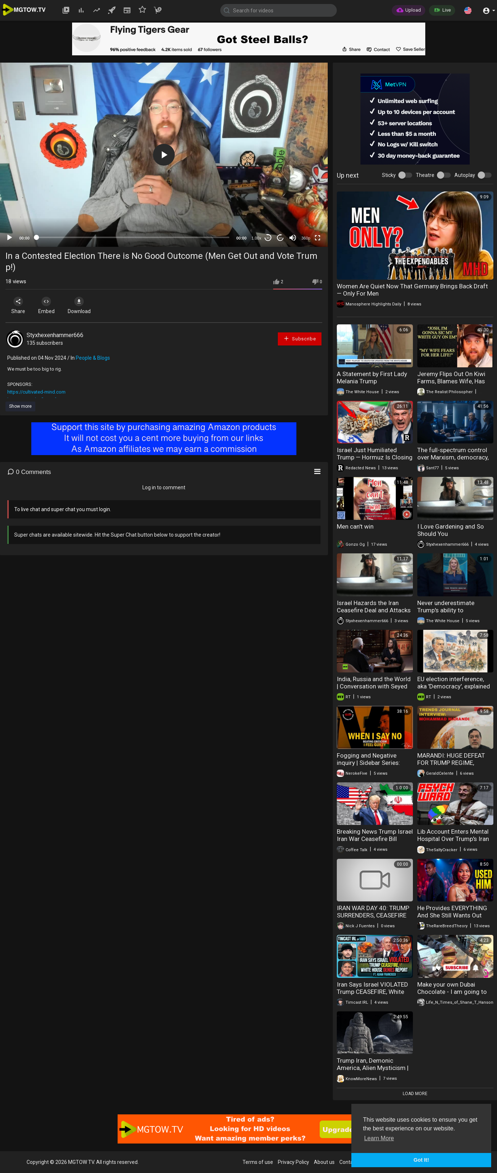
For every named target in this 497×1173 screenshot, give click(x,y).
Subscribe (299, 338)
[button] (468, 10)
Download (82, 305)
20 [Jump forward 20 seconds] (280, 238)
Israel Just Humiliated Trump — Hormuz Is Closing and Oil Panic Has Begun (375, 457)
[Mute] (292, 237)
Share (19, 305)
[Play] (9, 237)
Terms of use (257, 1162)
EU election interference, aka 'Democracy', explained (453, 682)
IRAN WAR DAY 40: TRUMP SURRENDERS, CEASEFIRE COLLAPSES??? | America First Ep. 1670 (373, 918)
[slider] (132, 237)
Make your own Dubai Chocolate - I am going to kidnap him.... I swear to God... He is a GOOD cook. (452, 995)
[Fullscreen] (317, 237)
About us (324, 1162)
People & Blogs (93, 358)
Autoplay (464, 175)
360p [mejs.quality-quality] (305, 238)
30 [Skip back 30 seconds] (268, 238)
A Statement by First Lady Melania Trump (372, 377)
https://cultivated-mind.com (36, 392)
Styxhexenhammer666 (55, 335)
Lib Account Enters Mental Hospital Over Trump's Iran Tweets (453, 839)
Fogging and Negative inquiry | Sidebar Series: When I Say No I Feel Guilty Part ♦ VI (373, 766)
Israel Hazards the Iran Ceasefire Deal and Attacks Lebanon (374, 610)
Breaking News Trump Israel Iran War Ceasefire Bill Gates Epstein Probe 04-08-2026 (375, 842)
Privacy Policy (293, 1162)
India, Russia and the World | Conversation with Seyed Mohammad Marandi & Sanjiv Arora (374, 689)
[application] (164, 155)
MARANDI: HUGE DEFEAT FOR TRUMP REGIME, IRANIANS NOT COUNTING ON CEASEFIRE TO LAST (453, 766)
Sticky (389, 175)
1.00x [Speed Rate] (256, 238)
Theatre (425, 175)
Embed (48, 305)
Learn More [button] (379, 1138)
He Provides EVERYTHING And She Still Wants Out (452, 911)
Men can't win (355, 526)
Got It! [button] (421, 1160)
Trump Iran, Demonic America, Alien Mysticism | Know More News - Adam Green (373, 1071)
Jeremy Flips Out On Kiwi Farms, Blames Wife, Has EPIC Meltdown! (451, 381)
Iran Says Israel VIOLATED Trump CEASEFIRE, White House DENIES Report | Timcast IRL (372, 995)
